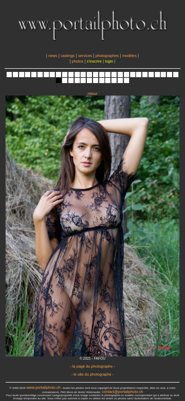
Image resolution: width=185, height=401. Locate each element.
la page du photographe (92, 366)
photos (77, 61)
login (109, 61)
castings (68, 56)
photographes (107, 56)
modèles (129, 56)
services (85, 56)
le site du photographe (92, 374)
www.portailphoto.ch (43, 387)
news (52, 56)
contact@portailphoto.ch (122, 392)
